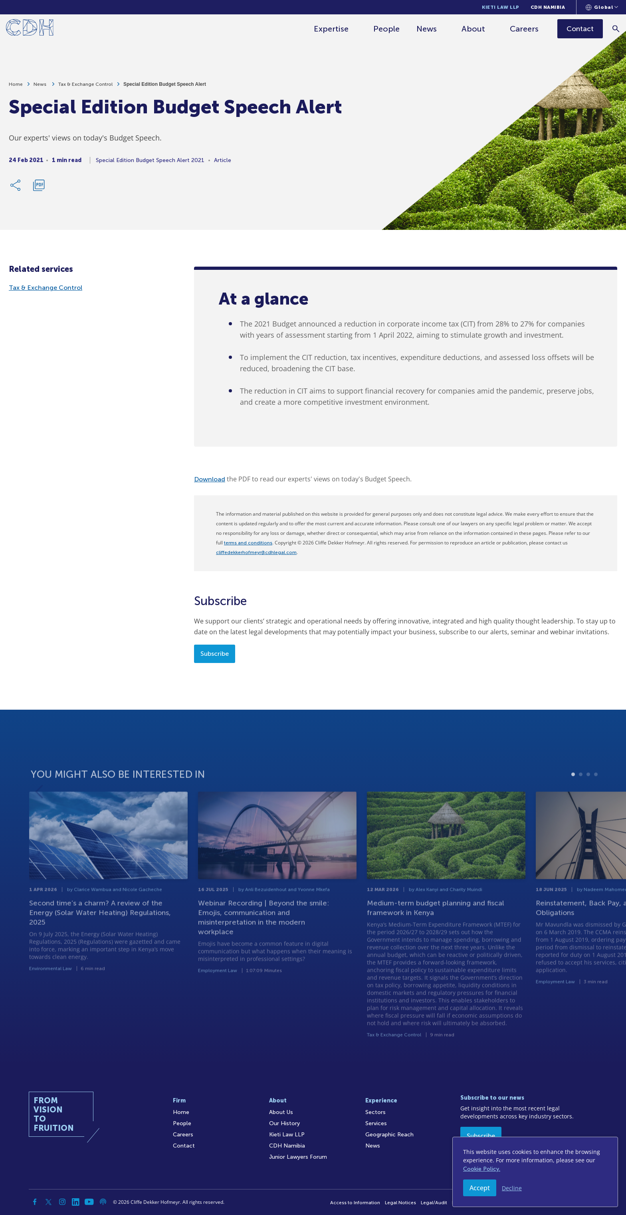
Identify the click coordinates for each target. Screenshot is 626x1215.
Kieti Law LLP (500, 7)
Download (209, 479)
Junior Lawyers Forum (298, 1157)
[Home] (29, 29)
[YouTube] (89, 1201)
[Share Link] (16, 188)
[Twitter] (48, 1201)
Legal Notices (400, 1202)
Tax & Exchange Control (85, 88)
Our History (284, 1123)
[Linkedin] (75, 1201)
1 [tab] (573, 802)
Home (16, 88)
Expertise (331, 29)
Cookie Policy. (481, 1169)
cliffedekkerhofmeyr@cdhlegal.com (256, 552)
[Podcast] (103, 1201)
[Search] (616, 29)
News (427, 29)
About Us (281, 1112)
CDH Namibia (548, 7)
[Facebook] (35, 1201)
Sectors (375, 1112)
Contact (184, 1145)
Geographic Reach (389, 1134)
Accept (480, 1187)
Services (376, 1123)
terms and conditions (248, 543)
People (387, 29)
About (473, 29)
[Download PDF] (38, 188)
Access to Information (355, 1202)
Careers (524, 29)
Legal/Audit (434, 1202)
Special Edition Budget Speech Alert (164, 88)
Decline (512, 1188)
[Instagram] (62, 1201)
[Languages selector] (602, 7)
